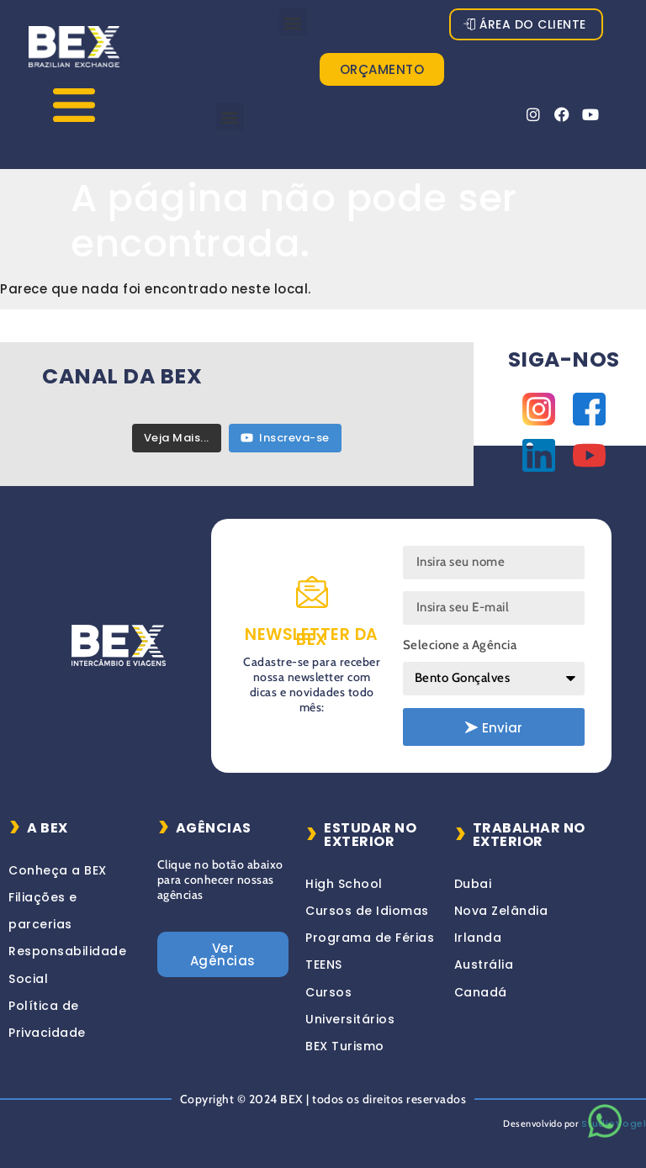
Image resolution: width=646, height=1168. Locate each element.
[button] (293, 22)
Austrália (484, 964)
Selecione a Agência (460, 645)
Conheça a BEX (57, 870)
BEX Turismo (344, 1046)
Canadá (480, 992)
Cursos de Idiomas (367, 910)
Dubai (473, 883)
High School (344, 883)
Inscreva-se (285, 438)
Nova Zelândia (501, 910)
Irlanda (478, 937)
